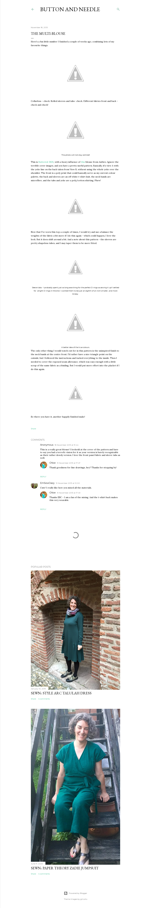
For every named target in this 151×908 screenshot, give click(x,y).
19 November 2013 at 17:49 (68, 493)
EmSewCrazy (47, 483)
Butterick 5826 (46, 162)
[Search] (118, 9)
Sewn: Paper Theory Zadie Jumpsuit (65, 868)
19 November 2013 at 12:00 (68, 483)
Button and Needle (70, 9)
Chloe (52, 462)
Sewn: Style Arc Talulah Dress (61, 693)
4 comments (44, 699)
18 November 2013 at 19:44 (66, 445)
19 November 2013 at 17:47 (68, 463)
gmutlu (83, 899)
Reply (43, 476)
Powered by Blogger (75, 893)
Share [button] (33, 428)
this (83, 162)
